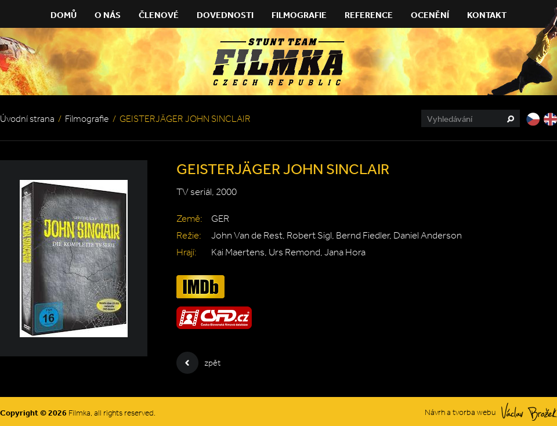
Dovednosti (225, 14)
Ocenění (430, 14)
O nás (108, 14)
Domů (63, 14)
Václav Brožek (529, 412)
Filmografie (299, 14)
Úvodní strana (27, 118)
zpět (198, 363)
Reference (369, 14)
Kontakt (487, 14)
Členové (159, 14)
